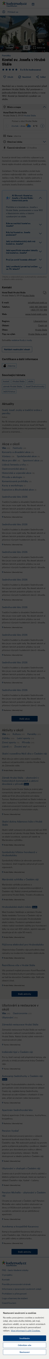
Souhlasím (24, 1338)
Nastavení (25, 1352)
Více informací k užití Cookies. (26, 1330)
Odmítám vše (24, 1345)
